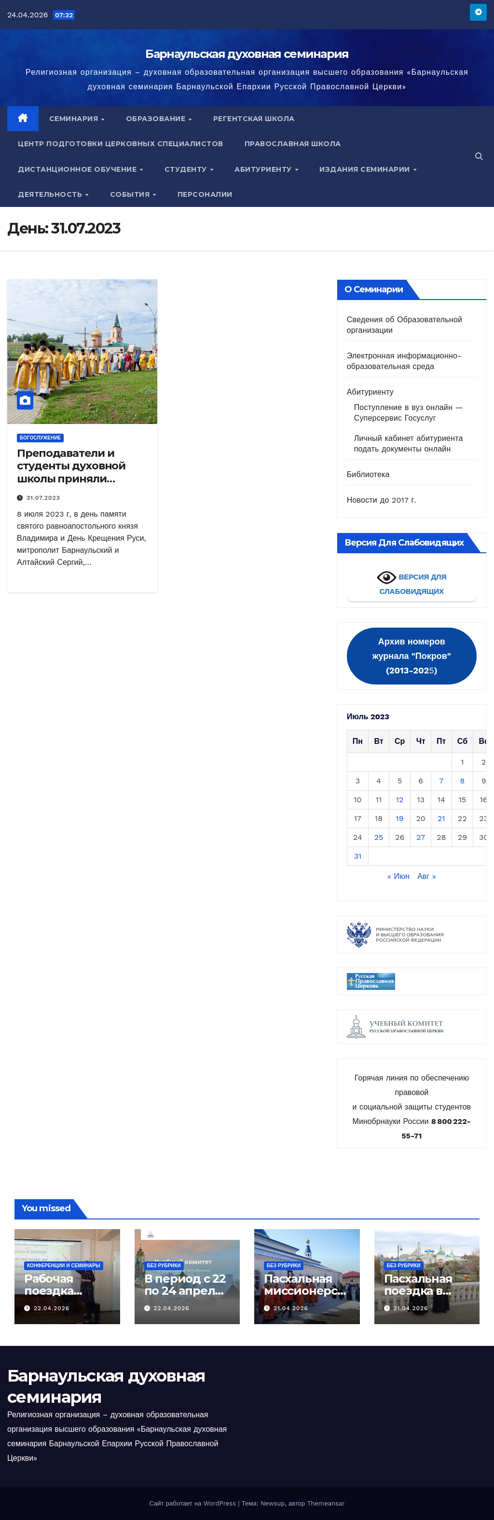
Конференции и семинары (63, 1265)
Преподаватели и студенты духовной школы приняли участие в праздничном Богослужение (71, 485)
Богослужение (40, 437)
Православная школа (293, 143)
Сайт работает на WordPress (193, 1503)
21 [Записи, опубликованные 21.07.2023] (441, 818)
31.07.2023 (43, 497)
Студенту (187, 169)
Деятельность (51, 194)
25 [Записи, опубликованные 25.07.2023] (379, 837)
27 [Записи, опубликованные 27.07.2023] (420, 837)
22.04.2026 (51, 1308)
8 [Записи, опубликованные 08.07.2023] (462, 780)
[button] (479, 156)
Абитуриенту (264, 169)
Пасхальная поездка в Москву (418, 1291)
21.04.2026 (291, 1308)
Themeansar (326, 1503)
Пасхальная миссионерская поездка (304, 1291)
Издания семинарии (365, 169)
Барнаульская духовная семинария (246, 54)
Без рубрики (164, 1265)
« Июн (398, 876)
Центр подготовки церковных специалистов (120, 143)
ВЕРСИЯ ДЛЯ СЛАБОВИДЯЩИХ (411, 581)
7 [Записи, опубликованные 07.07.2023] (441, 780)
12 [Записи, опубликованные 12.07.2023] (400, 799)
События (131, 194)
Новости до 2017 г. (381, 500)
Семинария (74, 118)
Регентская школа (254, 118)
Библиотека (368, 474)
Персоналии (205, 194)
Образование (157, 118)
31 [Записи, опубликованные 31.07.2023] (358, 856)
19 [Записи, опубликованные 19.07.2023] (400, 818)
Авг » (426, 876)
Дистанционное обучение (78, 169)
